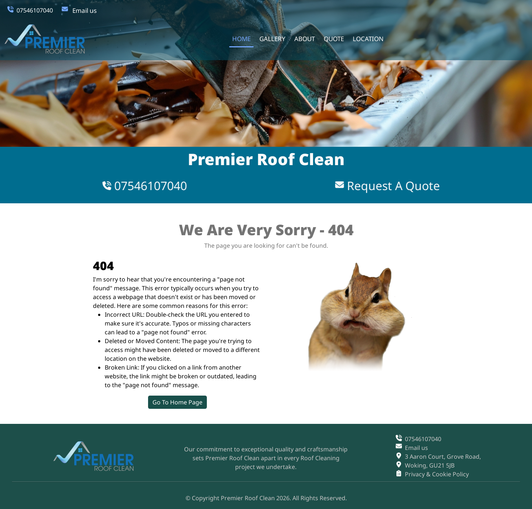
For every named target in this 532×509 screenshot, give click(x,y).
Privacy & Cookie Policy (437, 473)
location (366, 38)
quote (332, 38)
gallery (271, 38)
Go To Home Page (206, 402)
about (302, 38)
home (239, 38)
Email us (84, 10)
